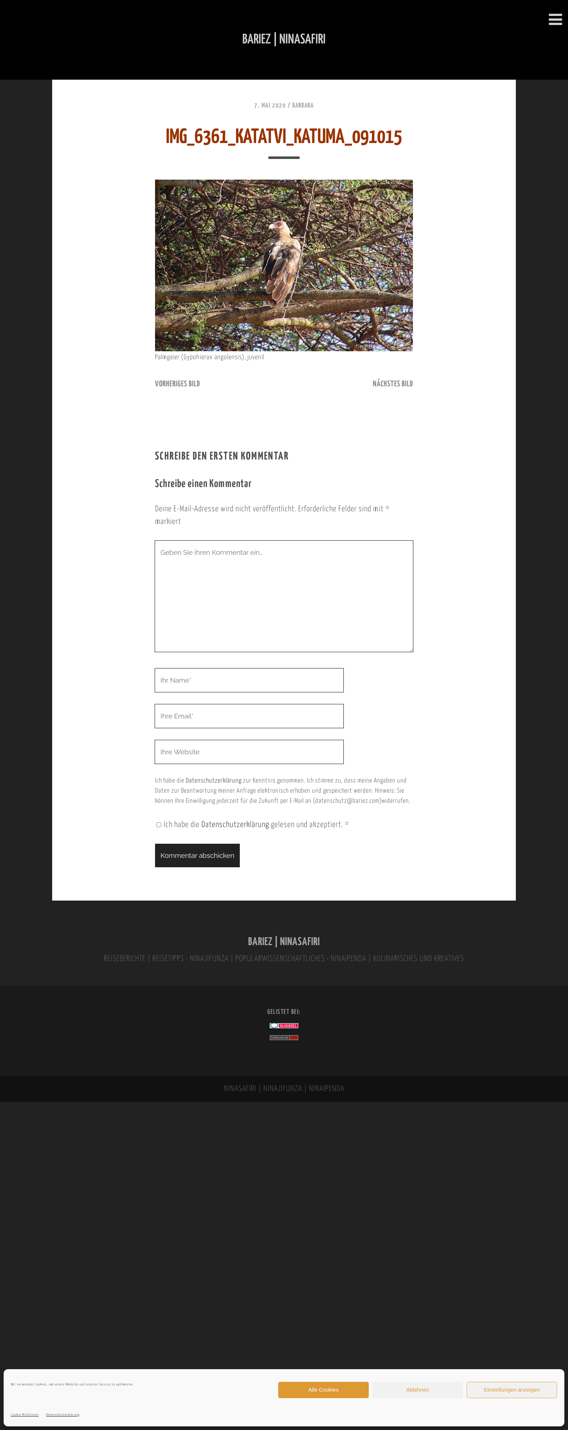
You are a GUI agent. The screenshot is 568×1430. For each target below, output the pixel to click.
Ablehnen (417, 1390)
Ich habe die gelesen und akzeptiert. (252, 825)
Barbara (303, 105)
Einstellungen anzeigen (512, 1390)
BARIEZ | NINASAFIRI (284, 942)
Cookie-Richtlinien (25, 1415)
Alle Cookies (323, 1390)
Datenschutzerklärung (63, 1415)
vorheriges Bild (177, 384)
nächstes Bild (393, 384)
